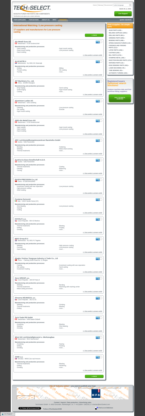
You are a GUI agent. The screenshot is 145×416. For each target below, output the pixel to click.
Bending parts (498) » (117, 40)
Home (95, 5)
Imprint (63, 402)
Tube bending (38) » (116, 70)
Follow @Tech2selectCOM (52, 409)
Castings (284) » (115, 52)
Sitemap (100, 5)
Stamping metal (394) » (117, 57)
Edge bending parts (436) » (119, 65)
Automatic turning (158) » (118, 73)
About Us (46, 20)
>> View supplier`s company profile (92, 55)
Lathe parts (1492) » (116, 50)
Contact (57, 402)
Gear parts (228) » (115, 30)
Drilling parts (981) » (117, 35)
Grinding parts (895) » (117, 38)
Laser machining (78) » (117, 68)
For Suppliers (20, 20)
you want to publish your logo (83, 386)
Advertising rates (85, 402)
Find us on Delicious (105, 408)
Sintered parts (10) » (117, 63)
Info (54, 20)
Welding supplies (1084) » (118, 33)
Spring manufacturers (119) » (120, 43)
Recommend (108, 5)
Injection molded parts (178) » (120, 60)
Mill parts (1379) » (115, 55)
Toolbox (63, 20)
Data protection (72, 402)
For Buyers (34, 20)
